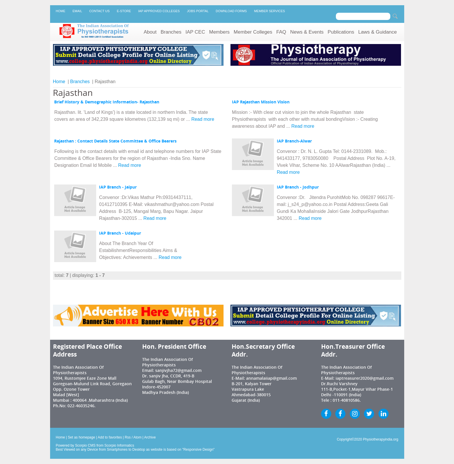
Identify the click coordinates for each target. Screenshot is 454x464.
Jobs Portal (197, 11)
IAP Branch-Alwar (294, 141)
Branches (171, 32)
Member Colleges (253, 32)
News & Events (306, 32)
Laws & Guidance (377, 32)
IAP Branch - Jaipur (118, 187)
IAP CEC (195, 32)
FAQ (281, 32)
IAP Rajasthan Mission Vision (261, 102)
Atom (137, 437)
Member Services (269, 11)
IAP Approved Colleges (159, 11)
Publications (341, 32)
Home (60, 11)
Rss (128, 437)
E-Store (124, 11)
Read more (202, 119)
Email (77, 11)
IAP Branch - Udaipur (120, 233)
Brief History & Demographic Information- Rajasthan (106, 102)
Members (219, 32)
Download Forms (231, 11)
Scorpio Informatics (119, 445)
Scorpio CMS (85, 445)
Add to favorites (110, 437)
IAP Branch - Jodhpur (298, 187)
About (150, 32)
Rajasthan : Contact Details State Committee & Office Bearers (115, 141)
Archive (150, 437)
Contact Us (99, 11)
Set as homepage (81, 437)
